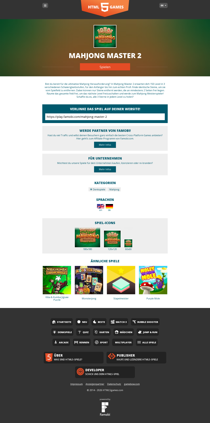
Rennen (81, 342)
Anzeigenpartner (95, 384)
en (100, 208)
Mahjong (114, 189)
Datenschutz (114, 384)
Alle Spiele (146, 342)
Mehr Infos (105, 144)
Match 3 (119, 322)
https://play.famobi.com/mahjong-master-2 (105, 116)
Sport (101, 342)
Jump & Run (147, 332)
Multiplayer (123, 342)
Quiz (83, 332)
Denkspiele (97, 189)
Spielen (105, 67)
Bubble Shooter (145, 322)
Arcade (61, 342)
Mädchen (123, 332)
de (109, 208)
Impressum (76, 384)
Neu (82, 322)
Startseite (61, 322)
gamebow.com (132, 384)
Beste (99, 322)
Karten (101, 332)
